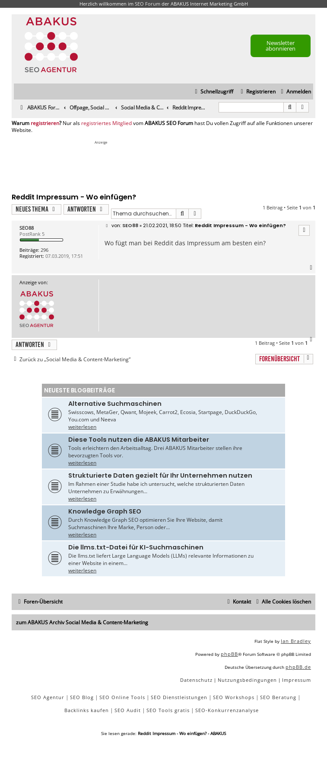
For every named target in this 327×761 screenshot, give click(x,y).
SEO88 (26, 228)
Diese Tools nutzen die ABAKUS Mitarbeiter (138, 439)
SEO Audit (127, 710)
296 (44, 250)
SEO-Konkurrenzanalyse (227, 710)
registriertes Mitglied (106, 123)
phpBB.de (298, 667)
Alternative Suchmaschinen (115, 403)
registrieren (45, 123)
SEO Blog (82, 697)
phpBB (229, 654)
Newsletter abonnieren (280, 45)
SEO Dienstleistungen (179, 697)
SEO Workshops (233, 697)
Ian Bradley (296, 641)
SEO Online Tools (122, 697)
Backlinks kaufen (86, 710)
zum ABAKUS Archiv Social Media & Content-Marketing (82, 622)
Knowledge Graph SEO (104, 511)
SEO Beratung (278, 697)
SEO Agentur (47, 697)
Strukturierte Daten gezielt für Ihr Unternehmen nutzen (160, 475)
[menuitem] (295, 92)
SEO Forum (147, 3)
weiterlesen (82, 426)
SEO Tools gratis (168, 710)
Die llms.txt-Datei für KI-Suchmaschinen (135, 547)
